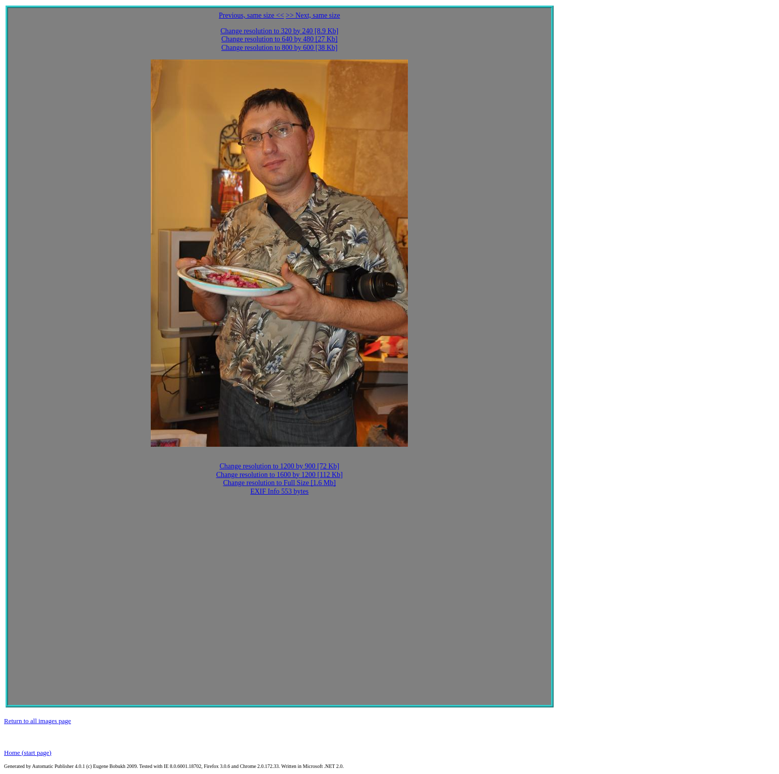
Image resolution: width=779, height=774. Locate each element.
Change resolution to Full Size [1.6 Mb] (279, 483)
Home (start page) (27, 752)
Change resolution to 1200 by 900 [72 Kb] (279, 466)
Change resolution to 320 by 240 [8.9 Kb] (279, 31)
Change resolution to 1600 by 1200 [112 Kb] (279, 475)
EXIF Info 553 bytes (279, 491)
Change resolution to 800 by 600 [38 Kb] (279, 47)
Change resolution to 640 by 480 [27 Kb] (279, 39)
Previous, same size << (251, 15)
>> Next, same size (313, 15)
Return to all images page (37, 721)
